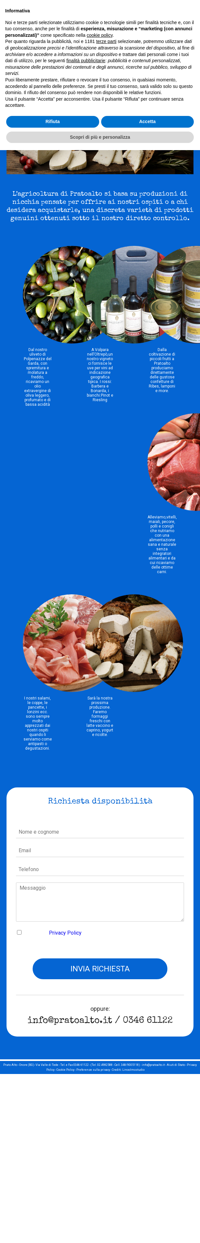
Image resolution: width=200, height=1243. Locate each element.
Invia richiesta (100, 968)
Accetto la (53, 933)
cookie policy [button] (100, 35)
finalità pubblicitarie (86, 60)
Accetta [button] (147, 121)
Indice (149, 1069)
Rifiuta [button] (52, 121)
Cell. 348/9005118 (127, 1064)
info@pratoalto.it (69, 1020)
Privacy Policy (65, 933)
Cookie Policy (65, 1069)
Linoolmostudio (133, 1069)
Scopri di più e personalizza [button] (100, 137)
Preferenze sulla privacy (93, 1069)
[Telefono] (100, 870)
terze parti (106, 41)
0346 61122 (148, 1020)
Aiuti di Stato (176, 1064)
